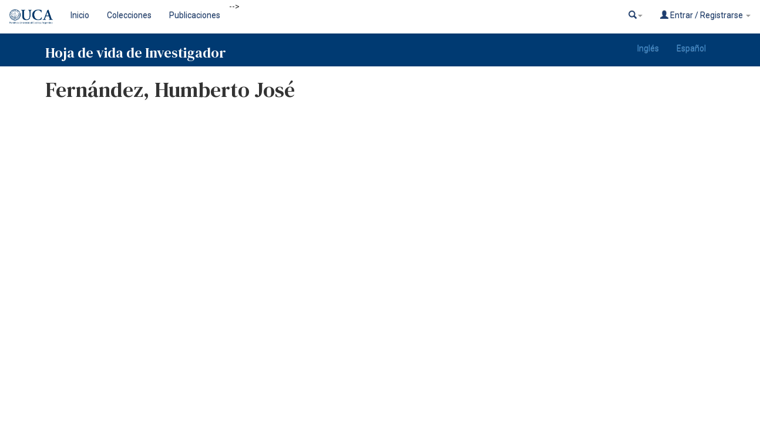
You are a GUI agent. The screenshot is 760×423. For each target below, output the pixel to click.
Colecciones (129, 15)
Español (691, 48)
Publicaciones (194, 15)
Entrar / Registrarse (705, 15)
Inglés (648, 48)
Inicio (79, 15)
